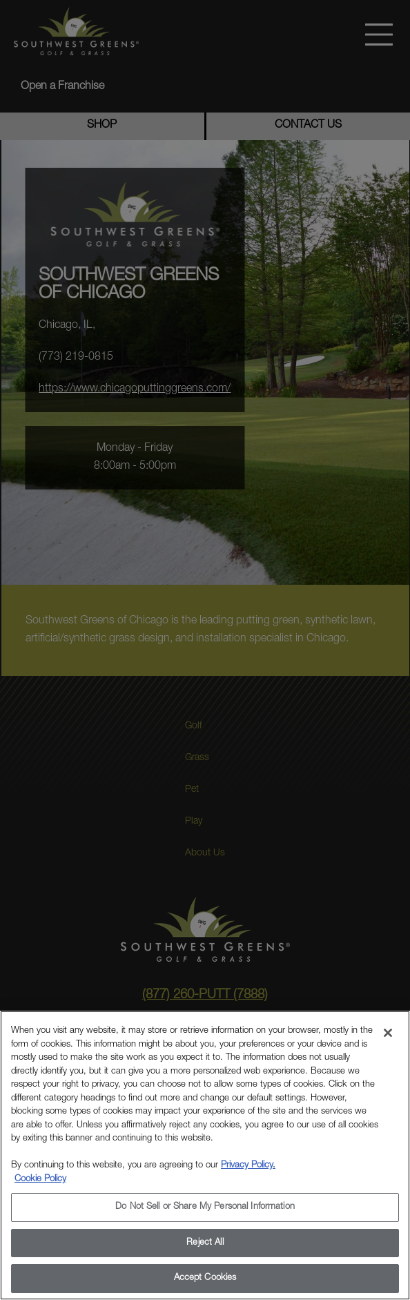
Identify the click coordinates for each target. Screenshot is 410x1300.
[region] (205, 1155)
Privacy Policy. (248, 1165)
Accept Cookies (205, 1278)
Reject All (204, 1243)
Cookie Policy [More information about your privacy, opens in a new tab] (40, 1179)
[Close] (388, 1033)
